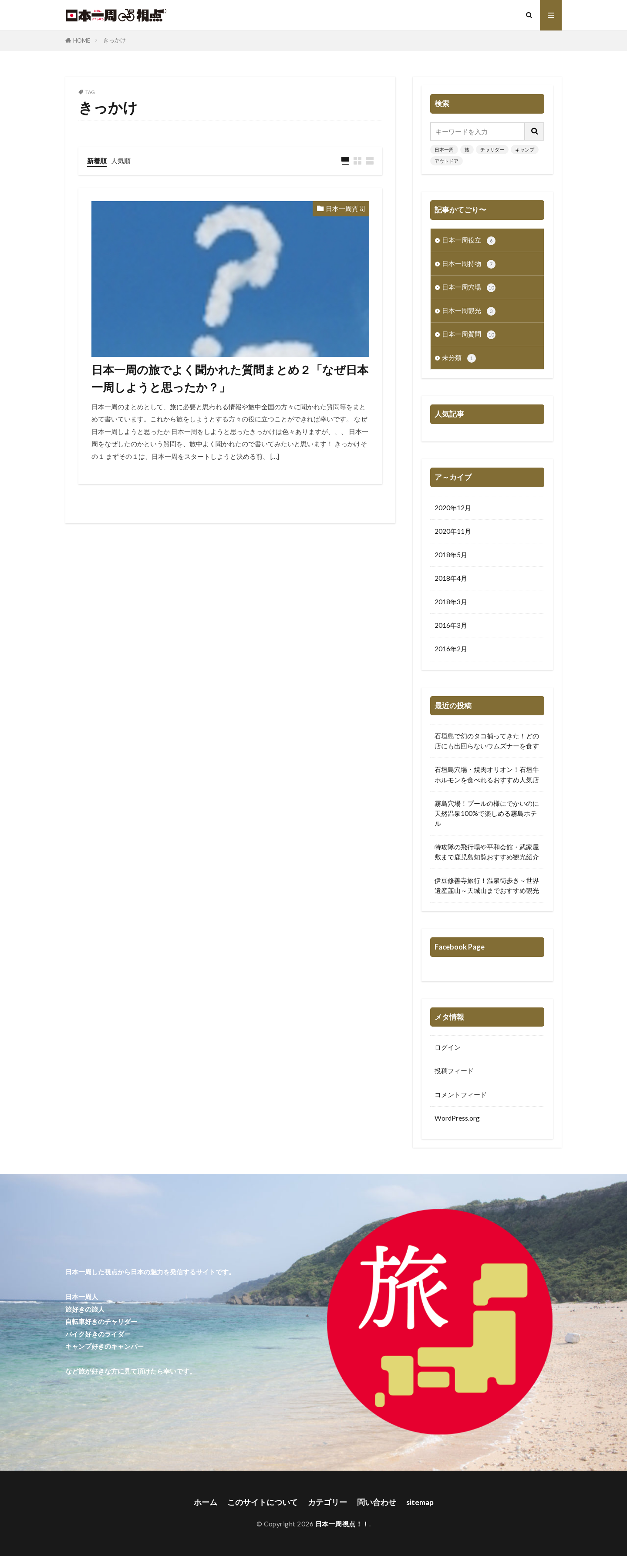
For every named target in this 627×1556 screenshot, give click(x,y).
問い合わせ (376, 1502)
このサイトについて (262, 1502)
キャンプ (524, 149)
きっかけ (114, 40)
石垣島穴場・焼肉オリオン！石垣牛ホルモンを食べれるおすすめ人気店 (487, 774)
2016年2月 (451, 649)
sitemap (420, 1502)
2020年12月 (453, 508)
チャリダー (492, 149)
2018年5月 (451, 555)
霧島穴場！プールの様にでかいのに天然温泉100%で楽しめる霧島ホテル (487, 813)
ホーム (205, 1502)
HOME (81, 40)
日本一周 (444, 149)
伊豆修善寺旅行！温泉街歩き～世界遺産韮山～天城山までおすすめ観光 (487, 885)
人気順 (121, 161)
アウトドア (446, 161)
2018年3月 (451, 602)
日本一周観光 (469, 311)
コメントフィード (461, 1094)
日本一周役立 (469, 240)
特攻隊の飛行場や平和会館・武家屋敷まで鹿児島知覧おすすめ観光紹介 (487, 852)
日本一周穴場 (469, 287)
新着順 (97, 161)
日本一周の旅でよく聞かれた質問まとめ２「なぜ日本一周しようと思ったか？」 (229, 378)
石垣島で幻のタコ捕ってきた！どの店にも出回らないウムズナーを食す (487, 741)
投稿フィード (454, 1070)
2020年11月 (453, 531)
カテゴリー (327, 1502)
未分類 (459, 358)
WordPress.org (457, 1118)
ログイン (448, 1047)
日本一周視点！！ (342, 1524)
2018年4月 (451, 578)
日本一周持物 (469, 264)
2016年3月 (451, 625)
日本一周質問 (345, 208)
